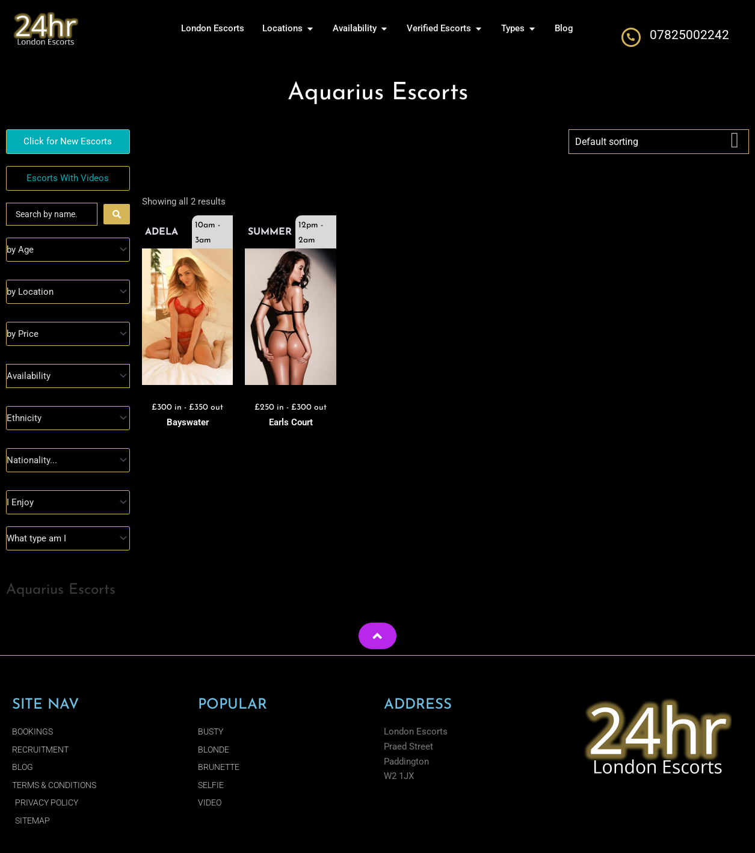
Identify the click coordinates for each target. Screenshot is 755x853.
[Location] (68, 292)
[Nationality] (68, 460)
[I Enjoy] (68, 502)
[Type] (68, 538)
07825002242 (689, 35)
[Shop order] (659, 141)
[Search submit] (116, 214)
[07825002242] (631, 37)
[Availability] (68, 376)
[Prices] (68, 334)
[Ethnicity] (68, 418)
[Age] (68, 250)
